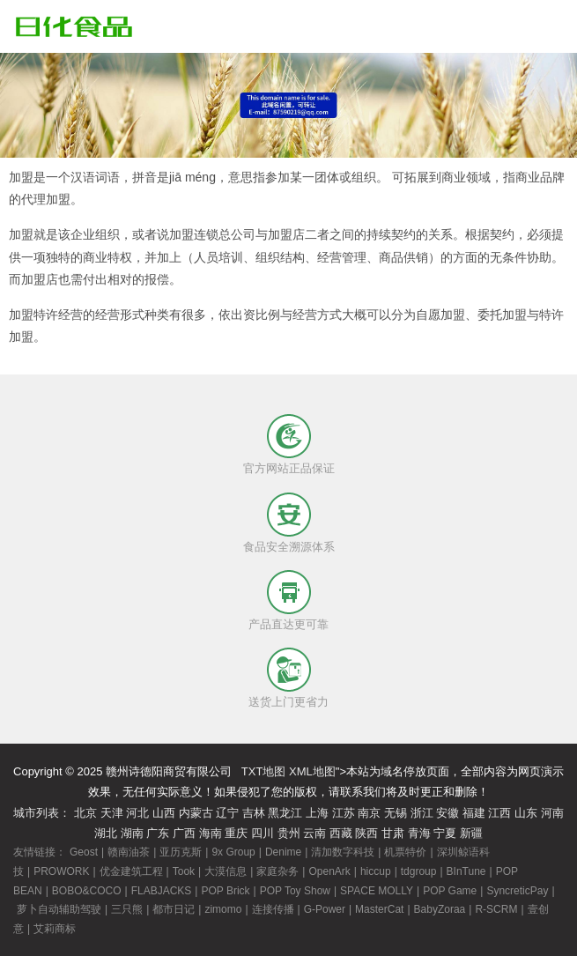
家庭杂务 (277, 871)
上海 (317, 812)
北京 (85, 812)
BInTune (466, 871)
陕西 (366, 833)
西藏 (340, 833)
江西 (499, 812)
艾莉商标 (54, 929)
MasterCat (379, 909)
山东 (525, 812)
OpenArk (329, 871)
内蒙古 (196, 812)
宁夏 (444, 833)
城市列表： (41, 812)
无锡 (395, 812)
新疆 (471, 833)
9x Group (233, 852)
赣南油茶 (128, 852)
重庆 (236, 833)
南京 (369, 812)
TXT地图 (263, 771)
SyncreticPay (517, 891)
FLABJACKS (161, 891)
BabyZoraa (440, 909)
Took (184, 871)
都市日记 (173, 909)
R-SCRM (496, 909)
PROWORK (61, 871)
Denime (283, 852)
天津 (111, 812)
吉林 (253, 812)
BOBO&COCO (87, 891)
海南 (210, 833)
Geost (84, 852)
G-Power (324, 909)
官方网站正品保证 (289, 468)
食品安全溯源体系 (289, 546)
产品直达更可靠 (288, 624)
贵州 (288, 833)
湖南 (132, 833)
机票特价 (405, 852)
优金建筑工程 (131, 871)
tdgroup (419, 871)
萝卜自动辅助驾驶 (59, 909)
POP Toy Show (295, 891)
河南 (552, 812)
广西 (184, 833)
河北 (137, 812)
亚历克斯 (180, 852)
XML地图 (312, 771)
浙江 (422, 812)
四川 (262, 833)
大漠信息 (225, 871)
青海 (419, 833)
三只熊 (127, 909)
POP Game (450, 891)
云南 (314, 833)
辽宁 (227, 812)
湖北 (105, 833)
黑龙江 (285, 812)
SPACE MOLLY (376, 891)
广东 (157, 833)
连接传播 (273, 909)
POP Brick (225, 891)
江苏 (343, 812)
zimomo (222, 909)
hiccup (375, 871)
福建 (473, 812)
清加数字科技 (342, 852)
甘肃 (392, 833)
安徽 (447, 812)
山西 (163, 812)
